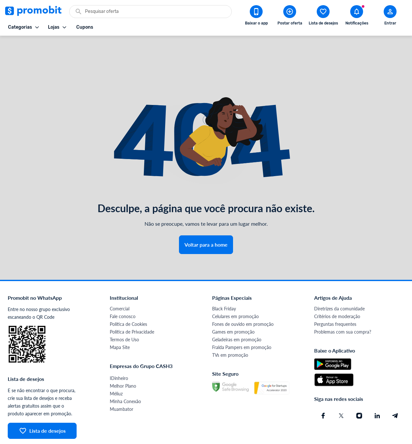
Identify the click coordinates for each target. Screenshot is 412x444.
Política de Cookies (128, 301)
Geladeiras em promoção (236, 316)
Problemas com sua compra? (342, 308)
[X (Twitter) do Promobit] (341, 392)
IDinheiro (119, 355)
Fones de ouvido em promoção (243, 301)
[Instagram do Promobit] (359, 392)
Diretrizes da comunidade (339, 285)
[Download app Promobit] (256, 16)
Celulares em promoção (235, 293)
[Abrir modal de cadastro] (390, 16)
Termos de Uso (124, 316)
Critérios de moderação (337, 293)
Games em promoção (233, 308)
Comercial (119, 285)
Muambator (121, 386)
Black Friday (224, 285)
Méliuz (116, 370)
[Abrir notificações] (356, 16)
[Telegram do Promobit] (395, 392)
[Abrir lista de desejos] (323, 16)
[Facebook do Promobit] (323, 392)
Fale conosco (123, 293)
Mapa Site (120, 324)
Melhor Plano (123, 362)
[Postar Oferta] (289, 16)
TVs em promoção (230, 332)
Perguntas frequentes (335, 301)
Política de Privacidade (132, 308)
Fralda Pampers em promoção (241, 324)
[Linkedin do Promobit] (377, 392)
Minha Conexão (125, 378)
